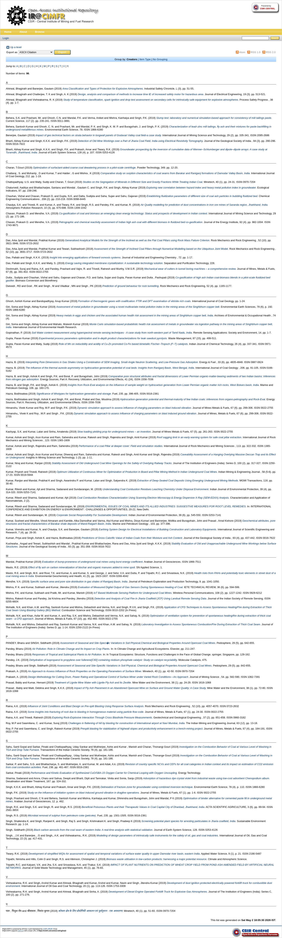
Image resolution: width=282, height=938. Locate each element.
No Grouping (160, 59)
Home (7, 31)
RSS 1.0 (255, 52)
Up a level (16, 47)
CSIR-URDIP (47, 929)
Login (6, 38)
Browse (39, 31)
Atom (242, 52)
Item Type (145, 59)
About (23, 31)
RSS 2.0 (271, 52)
